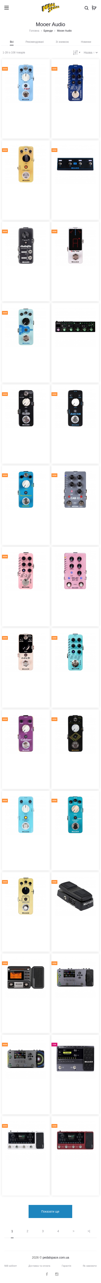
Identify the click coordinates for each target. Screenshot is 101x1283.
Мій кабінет (10, 1266)
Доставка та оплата (39, 1266)
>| (88, 1232)
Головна (34, 30)
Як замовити (90, 1266)
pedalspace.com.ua (56, 1258)
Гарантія (66, 1266)
